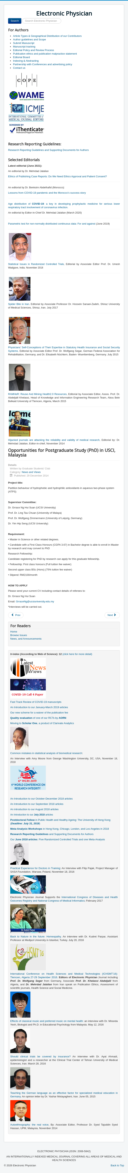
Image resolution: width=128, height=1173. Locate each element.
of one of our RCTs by (38, 717)
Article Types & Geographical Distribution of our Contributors (47, 35)
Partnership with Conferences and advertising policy (42, 64)
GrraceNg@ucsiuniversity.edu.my (35, 601)
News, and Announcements (25, 638)
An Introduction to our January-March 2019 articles (39, 707)
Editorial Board (21, 57)
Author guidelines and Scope (29, 39)
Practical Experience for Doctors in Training (35, 868)
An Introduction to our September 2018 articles (36, 803)
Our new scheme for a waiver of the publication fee (39, 712)
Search (15, 20)
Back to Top (117, 1165)
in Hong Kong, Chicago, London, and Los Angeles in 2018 (59, 828)
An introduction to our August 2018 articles (34, 809)
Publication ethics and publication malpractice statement (45, 53)
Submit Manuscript (23, 43)
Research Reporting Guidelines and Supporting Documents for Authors (48, 150)
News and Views (31, 472)
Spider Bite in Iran (18, 304)
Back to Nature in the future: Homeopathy (35, 936)
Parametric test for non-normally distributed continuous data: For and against (51, 223)
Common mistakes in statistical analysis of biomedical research (46, 753)
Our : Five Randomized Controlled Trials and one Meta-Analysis (57, 839)
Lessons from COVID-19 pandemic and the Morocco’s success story (47, 192)
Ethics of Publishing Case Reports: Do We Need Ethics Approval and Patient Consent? (57, 176)
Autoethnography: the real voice (29, 1124)
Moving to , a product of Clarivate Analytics (42, 723)
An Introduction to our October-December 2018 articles (41, 798)
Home (13, 631)
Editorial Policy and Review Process (33, 50)
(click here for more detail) (77, 654)
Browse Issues (18, 635)
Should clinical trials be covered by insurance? (40, 1056)
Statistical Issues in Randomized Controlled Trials (36, 264)
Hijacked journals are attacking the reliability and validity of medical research (54, 439)
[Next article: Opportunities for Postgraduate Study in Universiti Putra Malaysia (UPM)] (112, 615)
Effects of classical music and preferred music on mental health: (47, 1021)
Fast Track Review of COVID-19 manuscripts (35, 701)
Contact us (19, 67)
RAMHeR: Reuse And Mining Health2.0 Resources (37, 394)
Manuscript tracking (24, 46)
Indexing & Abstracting (26, 60)
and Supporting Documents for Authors (51, 834)
